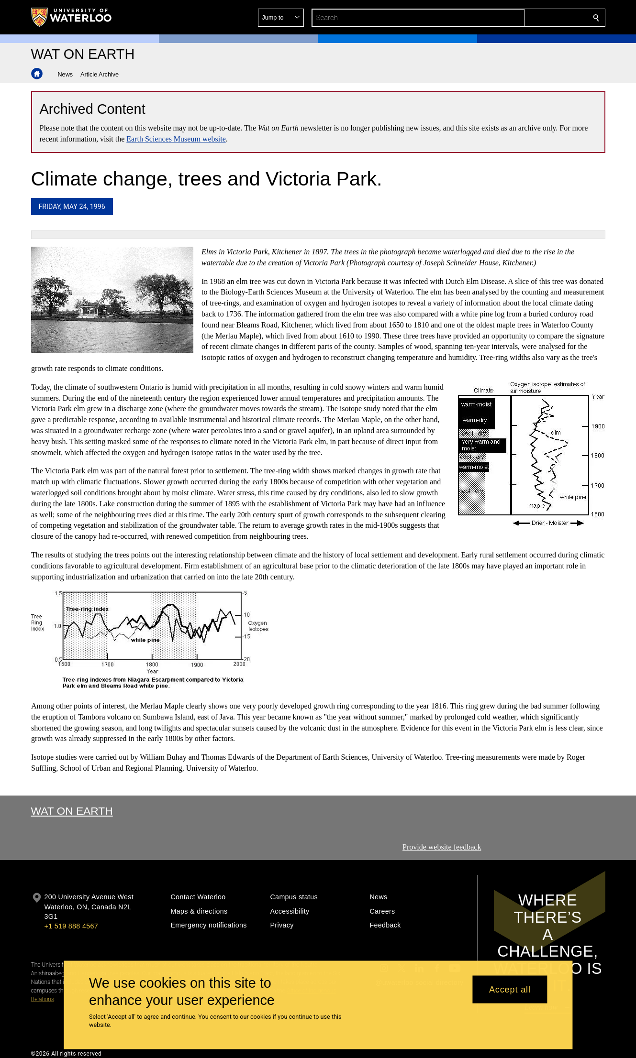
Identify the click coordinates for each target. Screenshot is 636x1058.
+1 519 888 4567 (71, 926)
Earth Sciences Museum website (176, 139)
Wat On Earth (72, 811)
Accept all (510, 989)
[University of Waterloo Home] (71, 17)
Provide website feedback (441, 847)
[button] (526, 17)
